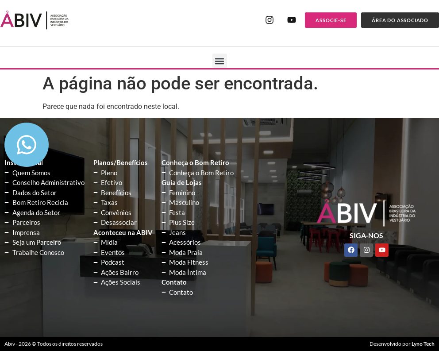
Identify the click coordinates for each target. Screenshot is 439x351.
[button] (219, 61)
